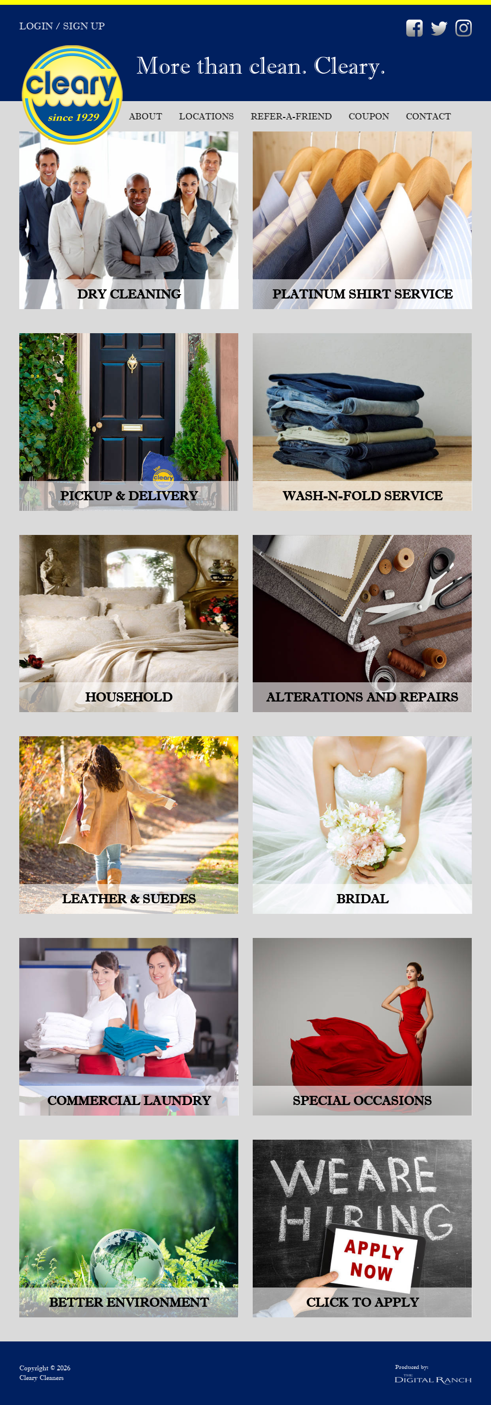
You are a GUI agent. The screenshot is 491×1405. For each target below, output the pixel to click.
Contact (428, 116)
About (145, 116)
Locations (206, 116)
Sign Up (84, 26)
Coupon (369, 116)
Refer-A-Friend (291, 116)
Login (36, 26)
